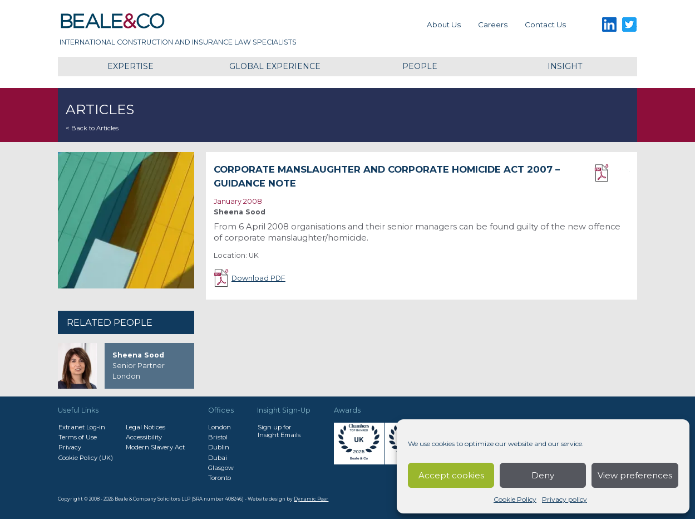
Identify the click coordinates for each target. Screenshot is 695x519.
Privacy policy (564, 499)
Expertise (130, 66)
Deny (542, 475)
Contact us (545, 24)
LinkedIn (609, 24)
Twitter (629, 24)
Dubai (217, 458)
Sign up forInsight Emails (279, 431)
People (419, 66)
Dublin (218, 447)
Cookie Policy (515, 499)
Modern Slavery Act (155, 447)
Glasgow (221, 468)
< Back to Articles (92, 128)
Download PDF (611, 173)
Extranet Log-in (81, 427)
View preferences (635, 475)
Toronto (219, 478)
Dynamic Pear (311, 499)
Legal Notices (145, 427)
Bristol (218, 437)
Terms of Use (77, 437)
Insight (565, 66)
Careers (492, 24)
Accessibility (144, 437)
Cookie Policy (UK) (85, 458)
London (219, 427)
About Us (444, 24)
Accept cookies (451, 475)
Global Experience (275, 66)
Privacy (69, 447)
